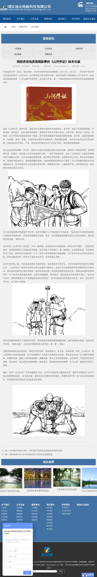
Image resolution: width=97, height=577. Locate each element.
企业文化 (4, 511)
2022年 (47, 372)
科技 (46, 72)
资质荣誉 (4, 514)
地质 (88, 79)
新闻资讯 (48, 19)
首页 (14, 27)
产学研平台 (65, 508)
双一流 (75, 376)
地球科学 (27, 340)
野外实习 (84, 157)
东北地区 (50, 523)
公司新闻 (35, 27)
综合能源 (17, 54)
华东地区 (50, 508)
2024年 (37, 72)
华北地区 (50, 514)
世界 (47, 340)
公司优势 (4, 517)
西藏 (24, 139)
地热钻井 (19, 517)
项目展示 (62, 19)
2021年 (26, 150)
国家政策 (48, 54)
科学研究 (76, 19)
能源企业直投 (89, 19)
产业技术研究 (66, 511)
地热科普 (79, 49)
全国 (42, 72)
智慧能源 (19, 511)
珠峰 (76, 340)
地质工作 (76, 129)
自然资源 (21, 275)
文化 (39, 267)
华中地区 (50, 511)
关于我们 (21, 19)
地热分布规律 (66, 514)
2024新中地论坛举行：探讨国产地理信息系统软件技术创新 (35, 451)
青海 (17, 139)
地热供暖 (19, 520)
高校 (66, 79)
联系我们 (4, 520)
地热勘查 (19, 514)
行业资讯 (48, 49)
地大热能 (27, 72)
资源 (39, 157)
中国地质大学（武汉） (13, 72)
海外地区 (50, 529)
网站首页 (7, 19)
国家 (60, 136)
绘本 (15, 75)
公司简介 (4, 508)
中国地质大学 (37, 75)
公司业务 (34, 19)
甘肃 (30, 139)
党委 (84, 264)
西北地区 (50, 526)
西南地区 (50, 520)
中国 (56, 136)
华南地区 (50, 517)
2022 (90, 372)
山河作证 (23, 75)
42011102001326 (34, 562)
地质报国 (7, 79)
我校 (54, 372)
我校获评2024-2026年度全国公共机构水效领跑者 (31, 454)
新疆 (11, 139)
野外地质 (44, 139)
